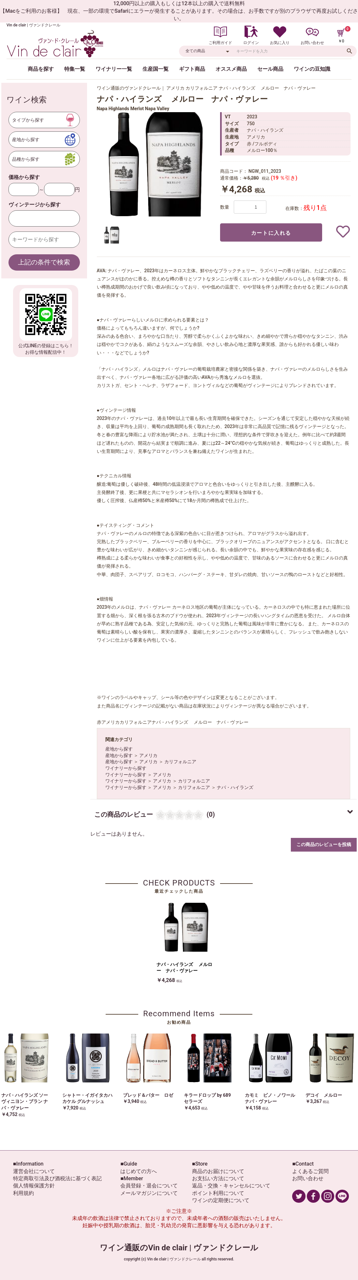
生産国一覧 (155, 69)
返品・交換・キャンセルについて (231, 1186)
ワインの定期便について (220, 1200)
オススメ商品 (231, 69)
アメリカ (148, 755)
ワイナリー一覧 (114, 69)
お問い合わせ (307, 1178)
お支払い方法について (218, 1178)
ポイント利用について (218, 1193)
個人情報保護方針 (34, 1186)
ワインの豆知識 (312, 69)
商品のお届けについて (218, 1171)
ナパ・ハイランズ (235, 787)
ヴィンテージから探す (34, 204)
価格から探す (24, 177)
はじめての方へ (138, 1171)
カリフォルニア (180, 761)
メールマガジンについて (149, 1193)
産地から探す (119, 749)
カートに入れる (271, 233)
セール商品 (270, 69)
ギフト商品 (192, 69)
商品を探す (41, 69)
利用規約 (23, 1193)
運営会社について (34, 1171)
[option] (155, 164)
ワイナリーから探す (125, 768)
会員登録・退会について (149, 1186)
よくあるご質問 (310, 1171)
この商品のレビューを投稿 (323, 844)
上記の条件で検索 (44, 262)
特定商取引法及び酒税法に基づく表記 (57, 1178)
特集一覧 (74, 69)
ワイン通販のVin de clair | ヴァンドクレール (179, 1247)
